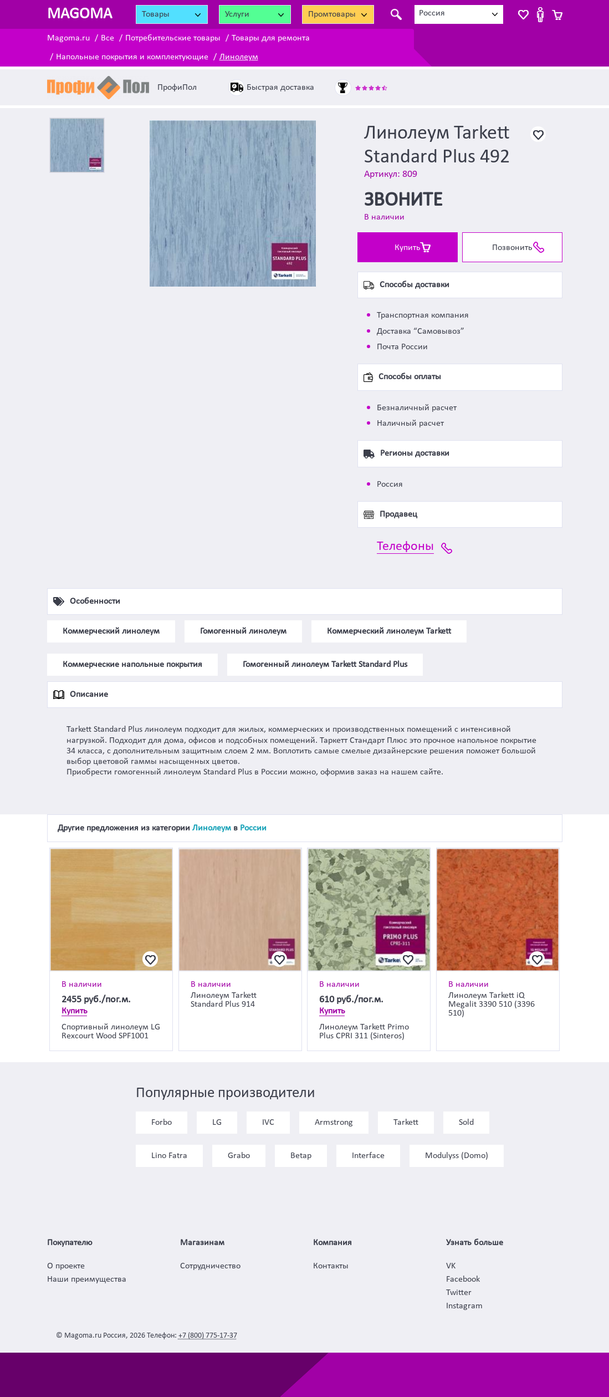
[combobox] (458, 14)
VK (451, 1266)
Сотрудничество (210, 1266)
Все (107, 38)
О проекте (66, 1266)
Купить (408, 247)
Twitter (459, 1292)
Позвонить (512, 247)
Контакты (331, 1266)
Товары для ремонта (271, 38)
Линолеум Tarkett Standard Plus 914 (224, 1000)
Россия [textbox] (432, 13)
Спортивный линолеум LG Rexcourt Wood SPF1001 (111, 1032)
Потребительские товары (173, 38)
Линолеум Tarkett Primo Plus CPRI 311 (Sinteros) (364, 1032)
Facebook (463, 1279)
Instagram (464, 1306)
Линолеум (238, 57)
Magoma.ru (68, 38)
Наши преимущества (86, 1279)
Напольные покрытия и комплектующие (132, 57)
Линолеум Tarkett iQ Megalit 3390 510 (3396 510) (491, 1004)
